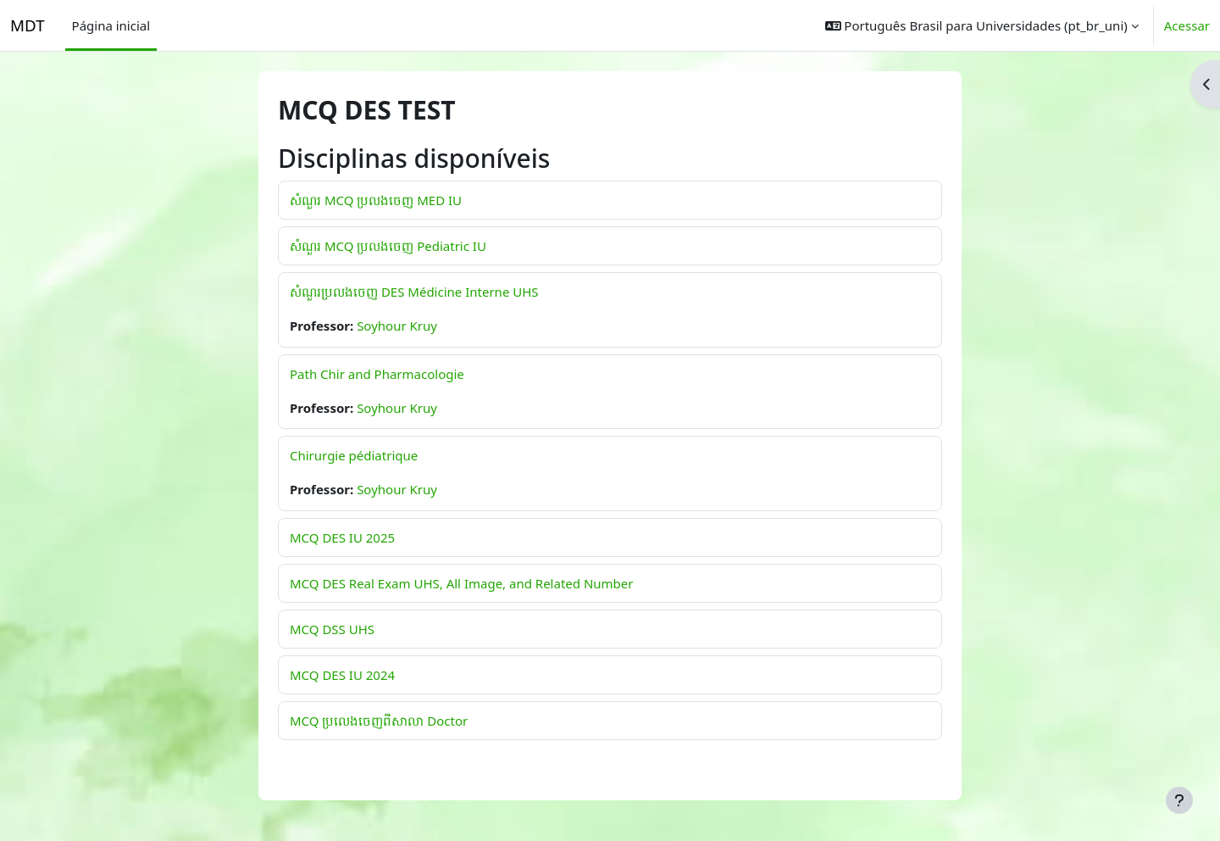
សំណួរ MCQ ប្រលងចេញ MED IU (376, 200)
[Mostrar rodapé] (1179, 800)
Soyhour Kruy (397, 325)
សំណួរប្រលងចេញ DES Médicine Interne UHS (414, 291)
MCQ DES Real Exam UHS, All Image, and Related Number (461, 583)
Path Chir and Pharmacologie (377, 373)
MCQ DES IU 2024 (342, 674)
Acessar (1187, 25)
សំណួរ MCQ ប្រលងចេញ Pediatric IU (388, 245)
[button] (982, 25)
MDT (27, 25)
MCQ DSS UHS (332, 629)
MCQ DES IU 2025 (342, 537)
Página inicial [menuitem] (111, 25)
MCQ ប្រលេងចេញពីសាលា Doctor (379, 720)
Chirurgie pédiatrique (354, 455)
